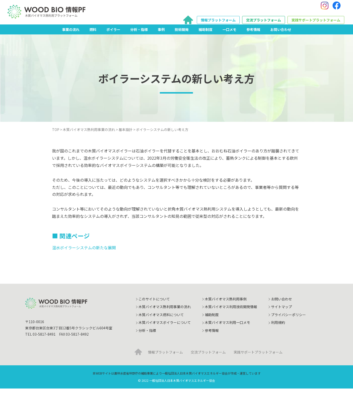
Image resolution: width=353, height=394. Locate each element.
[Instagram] (325, 8)
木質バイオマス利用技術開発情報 (231, 312)
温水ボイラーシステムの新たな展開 (84, 253)
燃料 (92, 34)
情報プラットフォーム (218, 22)
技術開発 (182, 34)
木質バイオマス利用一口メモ (227, 327)
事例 (161, 34)
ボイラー (113, 34)
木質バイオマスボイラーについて (165, 327)
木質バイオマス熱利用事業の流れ (165, 312)
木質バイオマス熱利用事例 (226, 304)
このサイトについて (154, 304)
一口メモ (229, 34)
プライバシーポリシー (288, 320)
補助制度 (205, 34)
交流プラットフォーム (263, 22)
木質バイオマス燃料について (161, 320)
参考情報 (253, 34)
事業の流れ (70, 34)
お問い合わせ (280, 34)
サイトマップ (281, 312)
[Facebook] (337, 8)
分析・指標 (139, 34)
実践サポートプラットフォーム (315, 22)
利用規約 (278, 327)
